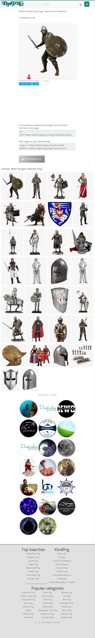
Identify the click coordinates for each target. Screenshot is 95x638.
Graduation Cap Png (47, 610)
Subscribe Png (28, 592)
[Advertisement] (47, 104)
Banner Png (66, 617)
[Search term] (61, 4)
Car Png (66, 596)
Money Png (66, 592)
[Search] (80, 5)
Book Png (66, 610)
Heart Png (28, 617)
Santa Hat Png (28, 599)
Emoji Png (66, 606)
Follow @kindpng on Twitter (62, 582)
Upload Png (61, 571)
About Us (61, 553)
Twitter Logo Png (28, 596)
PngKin (28, 610)
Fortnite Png (47, 617)
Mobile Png (28, 614)
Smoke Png (47, 603)
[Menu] (86, 4)
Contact (61, 557)
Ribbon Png (28, 606)
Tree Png (47, 599)
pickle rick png (33, 553)
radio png (33, 564)
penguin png (33, 557)
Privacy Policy (62, 567)
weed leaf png (33, 567)
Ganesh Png (66, 614)
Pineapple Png (66, 603)
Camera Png (47, 596)
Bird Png (67, 599)
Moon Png (47, 606)
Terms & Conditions (62, 560)
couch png (33, 560)
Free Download (32, 159)
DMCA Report (62, 564)
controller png (33, 575)
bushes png (33, 578)
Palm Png (47, 592)
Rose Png (28, 603)
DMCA (35, 84)
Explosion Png (47, 614)
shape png (33, 571)
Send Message (25, 84)
